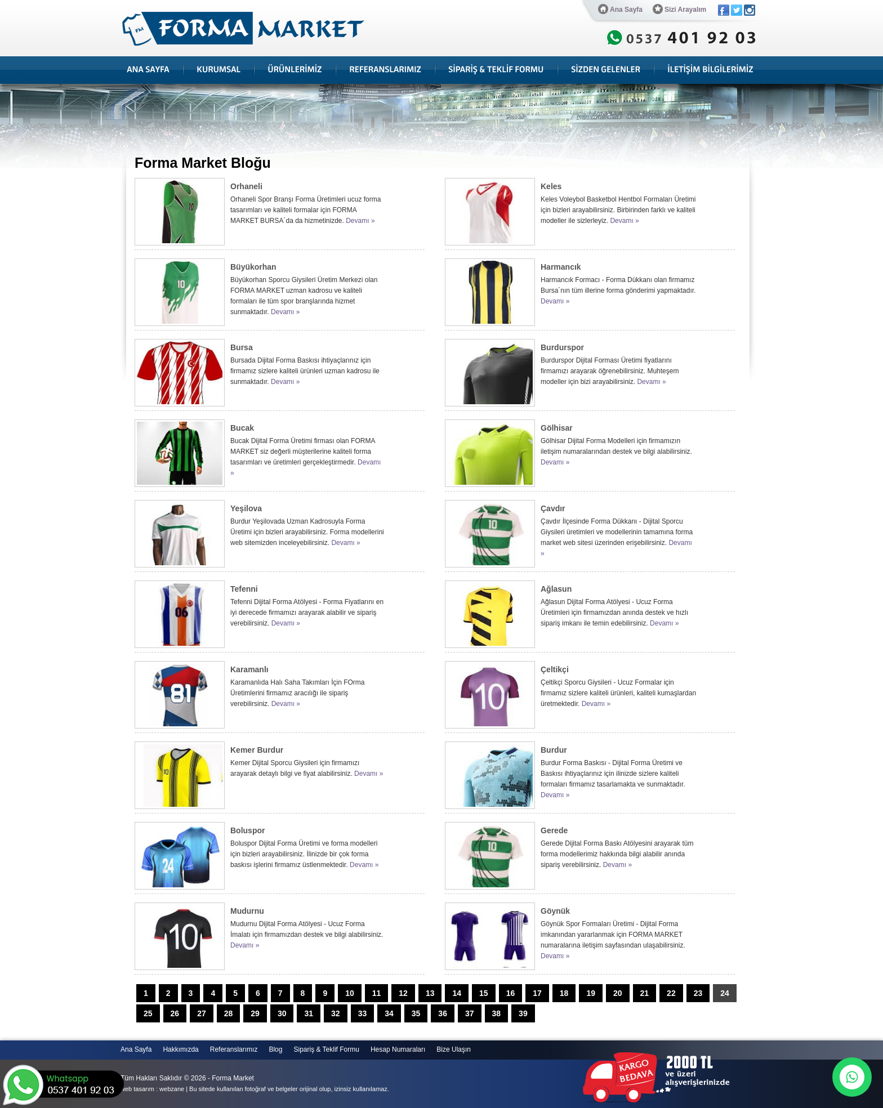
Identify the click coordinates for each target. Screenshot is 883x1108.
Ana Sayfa (620, 9)
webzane (171, 1088)
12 (403, 993)
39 (523, 1013)
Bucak (242, 427)
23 (698, 993)
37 (469, 1013)
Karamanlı (249, 669)
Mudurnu (247, 910)
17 (537, 993)
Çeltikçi (555, 669)
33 (362, 1013)
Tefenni (244, 588)
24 (724, 993)
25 (148, 1013)
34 (389, 1013)
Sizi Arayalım (679, 9)
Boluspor (247, 830)
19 (590, 993)
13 (430, 993)
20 (617, 993)
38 (496, 1013)
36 (442, 1013)
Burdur (554, 749)
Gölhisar (557, 427)
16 (510, 993)
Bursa (241, 347)
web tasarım (137, 1088)
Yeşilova (246, 508)
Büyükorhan (253, 266)
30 (282, 1013)
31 (308, 1013)
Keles (551, 186)
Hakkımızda (180, 1049)
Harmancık (561, 266)
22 (671, 993)
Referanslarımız (234, 1049)
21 (644, 993)
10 (349, 993)
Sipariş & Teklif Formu (326, 1049)
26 (175, 1013)
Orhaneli (246, 186)
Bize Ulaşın (453, 1049)
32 (335, 1013)
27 (201, 1013)
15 (483, 993)
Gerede (554, 830)
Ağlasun (556, 588)
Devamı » (360, 221)
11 (376, 993)
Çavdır (553, 508)
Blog (275, 1049)
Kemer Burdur (256, 749)
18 (564, 993)
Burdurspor (562, 347)
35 (416, 1013)
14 (456, 993)
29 (255, 1013)
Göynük (555, 910)
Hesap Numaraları (398, 1049)
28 (228, 1013)
